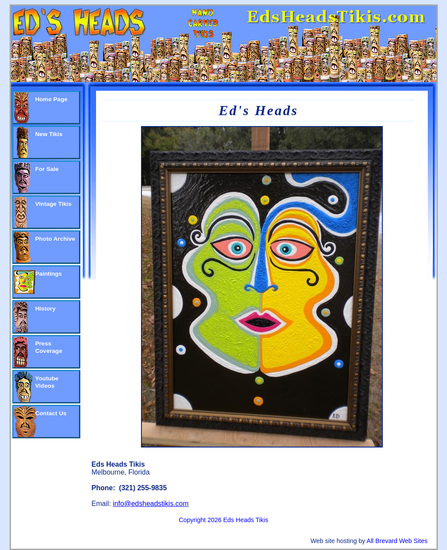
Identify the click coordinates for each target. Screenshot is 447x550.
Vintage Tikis (53, 204)
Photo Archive (55, 239)
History (45, 308)
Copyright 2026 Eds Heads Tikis (223, 519)
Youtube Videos (46, 382)
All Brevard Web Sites (397, 540)
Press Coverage (48, 347)
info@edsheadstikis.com (151, 503)
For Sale (47, 169)
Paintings (48, 273)
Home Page (51, 99)
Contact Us (51, 413)
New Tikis (48, 134)
